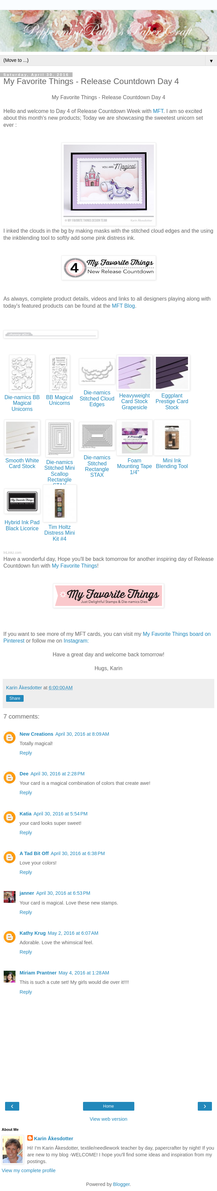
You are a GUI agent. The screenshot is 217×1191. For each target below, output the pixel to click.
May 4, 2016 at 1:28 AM (84, 972)
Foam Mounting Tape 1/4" (134, 466)
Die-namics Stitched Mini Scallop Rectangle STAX (59, 474)
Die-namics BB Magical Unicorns (22, 403)
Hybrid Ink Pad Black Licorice (22, 525)
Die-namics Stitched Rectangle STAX (97, 466)
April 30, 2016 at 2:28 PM (57, 773)
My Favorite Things (74, 566)
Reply (26, 753)
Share (14, 698)
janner (27, 893)
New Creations (36, 734)
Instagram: (76, 641)
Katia (25, 813)
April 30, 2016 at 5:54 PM (60, 813)
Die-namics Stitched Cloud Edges (97, 398)
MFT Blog (123, 306)
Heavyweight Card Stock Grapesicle (134, 401)
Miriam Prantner (38, 972)
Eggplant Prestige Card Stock (172, 401)
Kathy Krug (33, 933)
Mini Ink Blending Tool (172, 463)
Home (108, 1106)
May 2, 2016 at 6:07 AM (73, 933)
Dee (24, 773)
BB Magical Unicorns (59, 400)
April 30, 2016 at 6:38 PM (78, 853)
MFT (158, 111)
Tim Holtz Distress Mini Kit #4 (59, 533)
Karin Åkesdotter (53, 1138)
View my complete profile (29, 1170)
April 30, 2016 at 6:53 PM (63, 893)
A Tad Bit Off (34, 853)
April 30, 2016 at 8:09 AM (82, 734)
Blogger (121, 1184)
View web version (109, 1119)
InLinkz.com (12, 552)
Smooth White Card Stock (22, 463)
